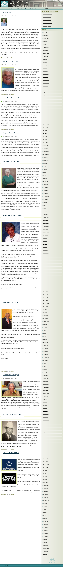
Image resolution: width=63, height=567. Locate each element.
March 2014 (45, 446)
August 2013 (45, 467)
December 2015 (46, 384)
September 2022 (46, 160)
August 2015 (45, 396)
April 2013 (45, 479)
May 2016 (45, 369)
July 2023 (45, 130)
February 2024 (45, 109)
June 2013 (45, 473)
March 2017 (45, 339)
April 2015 (45, 408)
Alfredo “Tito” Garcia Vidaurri (13, 414)
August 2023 (45, 127)
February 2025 (45, 74)
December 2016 (46, 348)
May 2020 (45, 244)
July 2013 (45, 470)
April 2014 (45, 443)
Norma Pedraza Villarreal (47, 14)
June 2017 (45, 330)
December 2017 (46, 315)
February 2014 (45, 449)
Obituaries (12, 57)
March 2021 (45, 214)
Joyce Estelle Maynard (11, 161)
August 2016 (45, 360)
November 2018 (46, 297)
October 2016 (45, 354)
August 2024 (45, 92)
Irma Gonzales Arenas (47, 17)
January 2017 (45, 345)
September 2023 (46, 124)
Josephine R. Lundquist (11, 375)
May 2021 (45, 208)
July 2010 (45, 554)
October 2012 (45, 497)
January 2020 (45, 256)
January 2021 (45, 220)
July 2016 (45, 363)
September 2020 (46, 232)
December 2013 (46, 455)
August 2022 (45, 163)
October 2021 (45, 193)
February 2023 (45, 145)
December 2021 (46, 187)
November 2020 (46, 226)
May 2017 (45, 333)
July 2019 (45, 273)
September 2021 (46, 196)
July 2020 (45, 238)
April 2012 (45, 515)
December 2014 (46, 420)
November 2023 (46, 118)
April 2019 (45, 282)
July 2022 (45, 166)
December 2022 (46, 151)
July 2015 (45, 399)
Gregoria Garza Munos (11, 133)
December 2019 (46, 259)
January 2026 (45, 41)
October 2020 (45, 229)
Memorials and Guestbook (29, 8)
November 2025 (46, 47)
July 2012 (45, 506)
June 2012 (45, 509)
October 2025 (45, 50)
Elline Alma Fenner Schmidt (12, 215)
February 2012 (45, 521)
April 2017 (45, 336)
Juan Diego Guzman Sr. (11, 98)
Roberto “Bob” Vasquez (11, 453)
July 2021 (45, 202)
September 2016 (46, 357)
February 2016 (45, 378)
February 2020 (45, 253)
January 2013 (45, 488)
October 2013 (45, 461)
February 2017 (45, 342)
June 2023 (45, 133)
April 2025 (45, 68)
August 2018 (45, 306)
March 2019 (45, 285)
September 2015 (46, 393)
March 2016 (45, 375)
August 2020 (45, 235)
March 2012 (45, 518)
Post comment (3, 57)
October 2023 (45, 121)
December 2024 (46, 80)
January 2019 (45, 291)
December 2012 (46, 491)
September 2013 (46, 464)
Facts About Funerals (20, 8)
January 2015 (45, 417)
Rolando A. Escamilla (10, 302)
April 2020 (45, 247)
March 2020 (45, 250)
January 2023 (45, 148)
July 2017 (45, 327)
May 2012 (45, 512)
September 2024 (46, 89)
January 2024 (45, 112)
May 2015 (45, 405)
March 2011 (45, 542)
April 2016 (45, 372)
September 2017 (46, 321)
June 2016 (45, 366)
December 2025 (46, 44)
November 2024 (46, 83)
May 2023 (45, 136)
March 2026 (45, 35)
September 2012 (46, 500)
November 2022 (46, 154)
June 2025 (45, 62)
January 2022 (45, 184)
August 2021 (45, 199)
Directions (37, 8)
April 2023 (45, 139)
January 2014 (45, 452)
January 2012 (45, 524)
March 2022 (45, 178)
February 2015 (45, 414)
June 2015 (45, 402)
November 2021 (46, 190)
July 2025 (45, 59)
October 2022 (45, 157)
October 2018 (45, 300)
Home (2, 8)
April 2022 (45, 175)
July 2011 (45, 539)
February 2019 (45, 288)
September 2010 (46, 548)
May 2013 (45, 476)
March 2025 (45, 71)
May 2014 (45, 440)
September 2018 (46, 303)
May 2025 (45, 65)
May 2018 (45, 312)
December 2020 (46, 223)
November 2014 (46, 423)
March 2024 (45, 106)
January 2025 (45, 77)
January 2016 (45, 381)
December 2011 (46, 527)
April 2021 (45, 211)
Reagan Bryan (8, 12)
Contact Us (41, 8)
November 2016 (46, 351)
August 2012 (45, 503)
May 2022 (45, 172)
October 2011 (45, 533)
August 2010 (45, 551)
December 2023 (46, 115)
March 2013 (45, 482)
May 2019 (45, 279)
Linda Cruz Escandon (47, 20)
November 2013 (46, 458)
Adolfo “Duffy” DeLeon (47, 26)
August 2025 (45, 56)
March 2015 (45, 411)
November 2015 (46, 387)
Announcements (7, 8)
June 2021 (45, 205)
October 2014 (45, 426)
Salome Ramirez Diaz (10, 61)
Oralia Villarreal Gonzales (47, 23)
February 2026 (45, 38)
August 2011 (45, 536)
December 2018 (46, 294)
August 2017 (45, 324)
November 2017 (46, 318)
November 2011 (46, 530)
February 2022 (45, 181)
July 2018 (45, 309)
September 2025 (46, 53)
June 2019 (45, 276)
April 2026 (45, 32)
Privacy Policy (13, 8)
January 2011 (45, 545)
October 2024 (45, 86)
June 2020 (45, 241)
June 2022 (45, 169)
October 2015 (45, 390)
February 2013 (45, 485)
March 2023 (45, 142)
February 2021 (45, 217)
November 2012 (46, 494)
